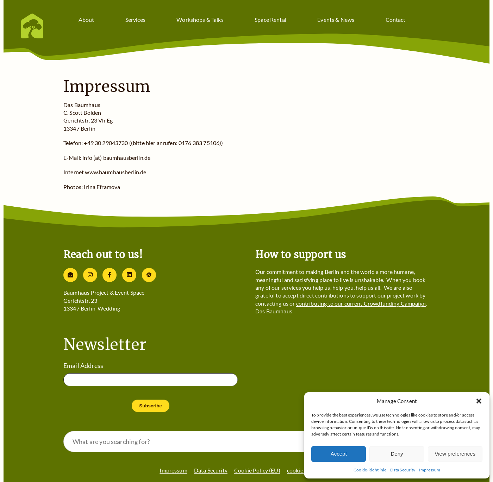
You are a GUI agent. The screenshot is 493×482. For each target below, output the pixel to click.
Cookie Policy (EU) (257, 470)
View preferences (455, 454)
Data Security (403, 469)
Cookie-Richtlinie (370, 469)
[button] (478, 401)
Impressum (429, 469)
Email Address (83, 365)
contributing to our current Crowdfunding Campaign (361, 303)
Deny (397, 454)
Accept (339, 454)
